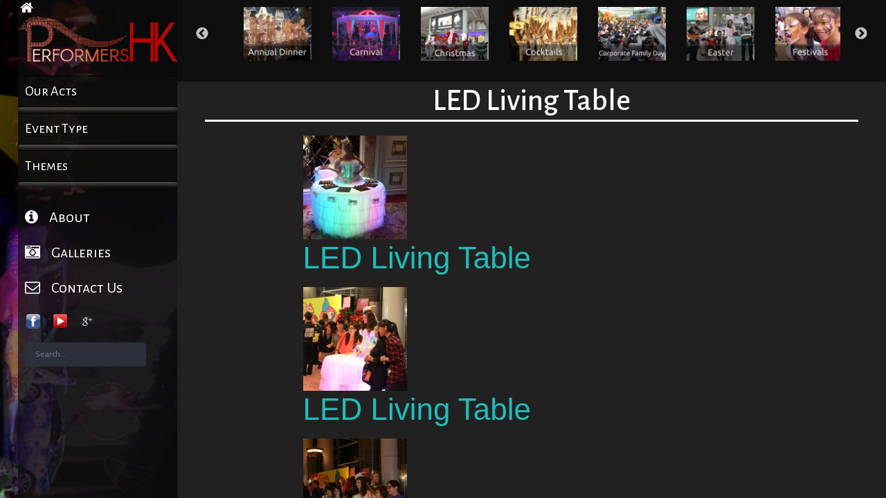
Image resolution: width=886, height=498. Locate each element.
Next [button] (861, 34)
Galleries (68, 252)
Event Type (56, 129)
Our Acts (51, 91)
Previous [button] (202, 34)
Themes (46, 166)
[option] (277, 34)
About (57, 217)
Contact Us (74, 287)
